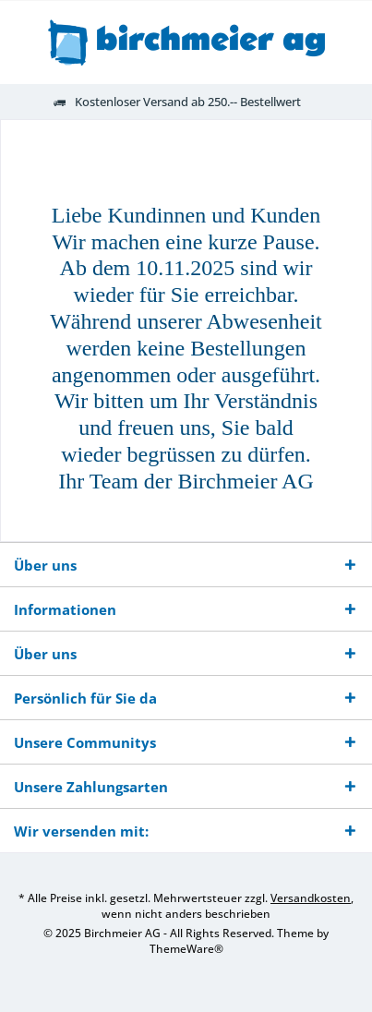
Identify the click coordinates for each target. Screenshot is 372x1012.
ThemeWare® (186, 949)
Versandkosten (310, 898)
